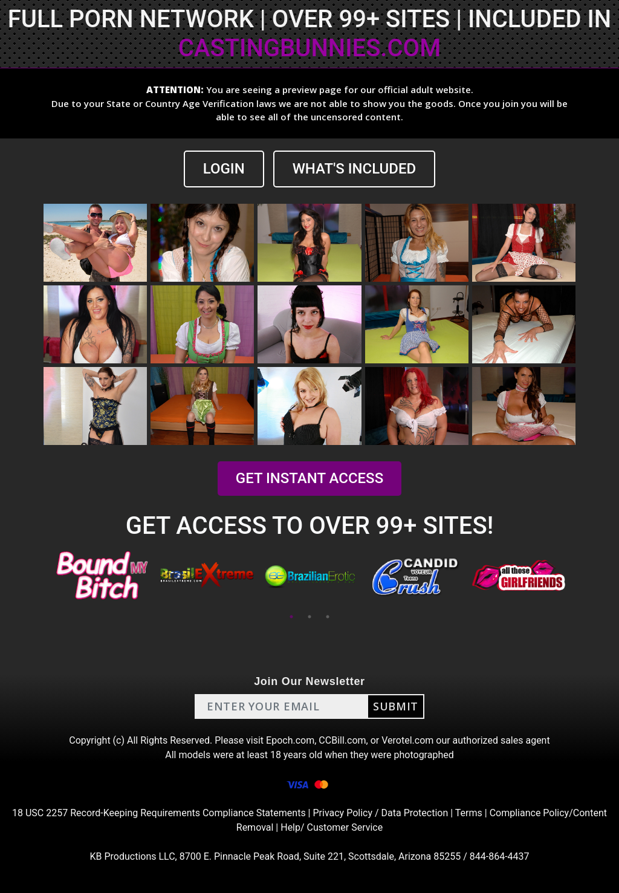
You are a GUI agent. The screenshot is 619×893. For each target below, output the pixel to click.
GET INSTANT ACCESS (309, 478)
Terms (468, 813)
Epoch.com (290, 740)
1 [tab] (291, 617)
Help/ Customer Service (331, 827)
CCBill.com (342, 740)
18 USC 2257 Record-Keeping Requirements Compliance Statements (159, 813)
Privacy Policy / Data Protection (380, 813)
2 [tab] (309, 617)
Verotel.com (407, 740)
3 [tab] (328, 617)
